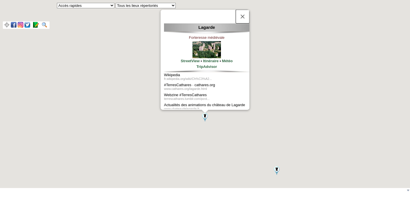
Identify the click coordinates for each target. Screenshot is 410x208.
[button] (205, 117)
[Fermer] (242, 16)
